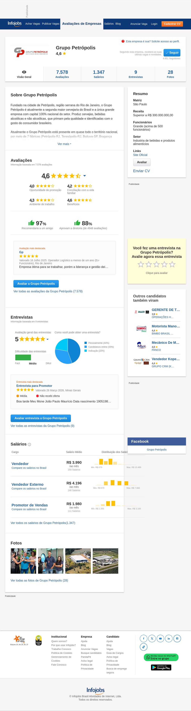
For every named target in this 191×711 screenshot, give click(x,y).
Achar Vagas (32, 23)
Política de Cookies (61, 653)
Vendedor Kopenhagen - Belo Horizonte (166, 359)
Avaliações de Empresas (81, 24)
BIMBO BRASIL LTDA (163, 333)
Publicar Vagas (50, 23)
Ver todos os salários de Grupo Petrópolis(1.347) (43, 522)
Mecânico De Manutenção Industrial (166, 343)
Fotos (170, 73)
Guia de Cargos (115, 653)
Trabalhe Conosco (61, 649)
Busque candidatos (91, 653)
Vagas (110, 649)
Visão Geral (24, 73)
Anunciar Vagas (89, 649)
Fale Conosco (58, 664)
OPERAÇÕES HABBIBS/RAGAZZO (163, 317)
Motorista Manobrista (166, 326)
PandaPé (86, 656)
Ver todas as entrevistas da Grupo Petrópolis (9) (42, 425)
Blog (118, 23)
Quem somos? (59, 641)
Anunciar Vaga (138, 23)
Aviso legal (87, 660)
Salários (109, 23)
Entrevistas (135, 73)
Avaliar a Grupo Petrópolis (36, 283)
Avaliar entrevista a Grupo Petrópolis (41, 418)
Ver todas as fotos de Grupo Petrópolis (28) (39, 580)
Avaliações (62, 73)
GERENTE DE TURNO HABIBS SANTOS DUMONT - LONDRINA (166, 310)
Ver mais (64, 144)
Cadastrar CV (172, 23)
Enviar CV (141, 171)
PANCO (156, 349)
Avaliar (142, 162)
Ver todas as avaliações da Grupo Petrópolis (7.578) (48, 291)
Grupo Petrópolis (157, 449)
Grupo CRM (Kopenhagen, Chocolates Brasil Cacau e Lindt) (163, 366)
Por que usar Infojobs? (63, 645)
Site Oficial (140, 155)
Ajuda (84, 641)
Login (154, 23)
